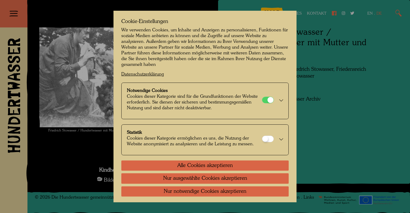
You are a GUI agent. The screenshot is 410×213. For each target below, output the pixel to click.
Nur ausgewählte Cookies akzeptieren (205, 178)
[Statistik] (268, 139)
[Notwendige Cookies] (268, 100)
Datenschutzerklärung (142, 74)
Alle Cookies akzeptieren (205, 165)
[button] (279, 101)
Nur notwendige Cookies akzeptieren (205, 191)
